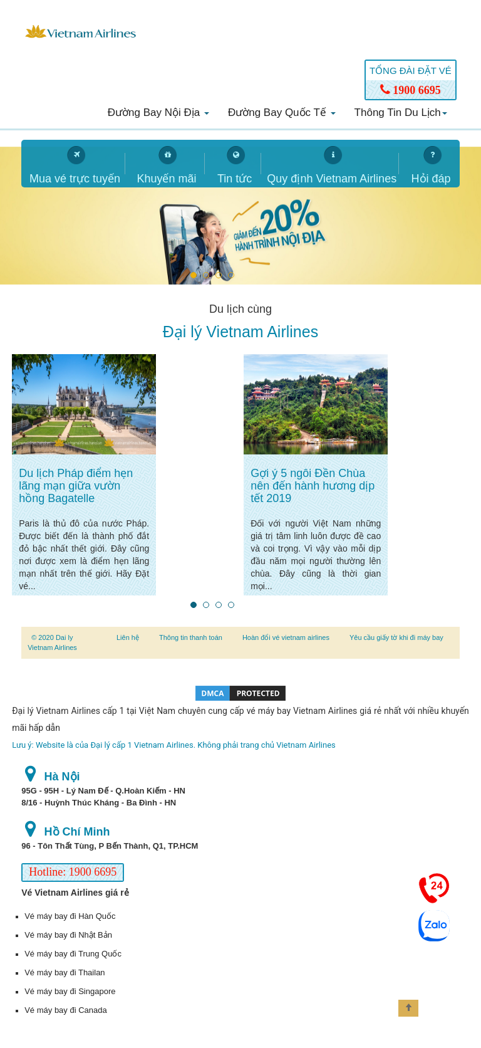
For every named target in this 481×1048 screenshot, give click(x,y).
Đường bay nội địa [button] (158, 112)
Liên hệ (127, 637)
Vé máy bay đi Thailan (64, 972)
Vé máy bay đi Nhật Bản (68, 935)
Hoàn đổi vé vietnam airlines (285, 637)
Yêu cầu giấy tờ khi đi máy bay (396, 637)
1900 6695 (410, 90)
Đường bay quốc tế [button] (282, 112)
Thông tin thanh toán (190, 637)
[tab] (73, 163)
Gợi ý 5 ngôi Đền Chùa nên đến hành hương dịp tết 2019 (313, 486)
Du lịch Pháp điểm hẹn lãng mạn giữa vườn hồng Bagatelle (76, 486)
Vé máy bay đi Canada (65, 1010)
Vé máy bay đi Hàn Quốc (69, 916)
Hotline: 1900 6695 (72, 872)
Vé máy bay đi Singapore (69, 991)
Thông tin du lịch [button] (400, 112)
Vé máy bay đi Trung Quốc (73, 953)
